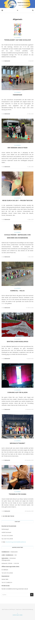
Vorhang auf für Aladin (17, 392)
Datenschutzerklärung (27, 609)
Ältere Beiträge (8, 516)
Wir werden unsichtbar (17, 147)
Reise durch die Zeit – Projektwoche (17, 200)
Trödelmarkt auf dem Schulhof (17, 40)
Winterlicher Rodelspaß (17, 341)
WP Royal (12, 609)
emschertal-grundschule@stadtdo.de (15, 542)
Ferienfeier (17, 95)
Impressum (19, 609)
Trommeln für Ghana (17, 494)
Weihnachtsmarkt (17, 443)
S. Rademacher (6, 61)
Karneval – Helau (17, 290)
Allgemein (17, 37)
